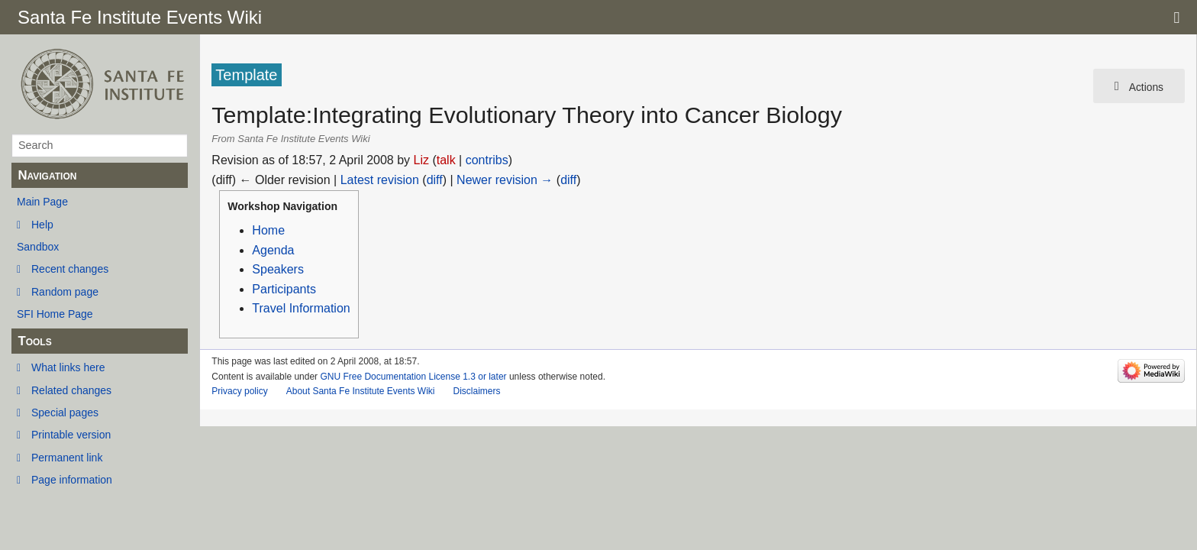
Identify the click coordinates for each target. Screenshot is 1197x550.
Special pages (64, 412)
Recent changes (69, 269)
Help (42, 224)
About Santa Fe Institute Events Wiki (360, 391)
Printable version (71, 435)
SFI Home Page (55, 314)
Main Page (42, 202)
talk (446, 160)
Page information (71, 480)
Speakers (278, 269)
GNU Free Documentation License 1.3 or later (413, 376)
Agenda (273, 250)
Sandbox (38, 247)
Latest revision (379, 179)
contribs (487, 160)
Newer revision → (505, 179)
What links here (68, 367)
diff (435, 179)
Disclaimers (476, 391)
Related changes (71, 390)
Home (268, 230)
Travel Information (301, 308)
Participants (284, 289)
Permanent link (66, 457)
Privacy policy (239, 391)
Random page (64, 292)
